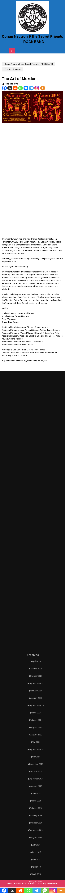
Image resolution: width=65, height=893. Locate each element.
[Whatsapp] (20, 88)
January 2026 (36, 768)
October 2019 (36, 870)
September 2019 (36, 878)
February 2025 (36, 790)
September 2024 (36, 804)
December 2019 (36, 863)
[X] (9, 88)
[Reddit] (15, 88)
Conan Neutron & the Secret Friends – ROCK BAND (28, 64)
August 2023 (36, 826)
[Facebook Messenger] (26, 88)
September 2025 (36, 782)
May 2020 (36, 856)
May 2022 (36, 841)
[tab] (12, 50)
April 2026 (36, 760)
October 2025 (36, 775)
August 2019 (36, 885)
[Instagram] (36, 88)
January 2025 (36, 797)
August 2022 (36, 834)
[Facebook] (4, 88)
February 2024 (36, 819)
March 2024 (36, 812)
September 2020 (36, 848)
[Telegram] (31, 88)
